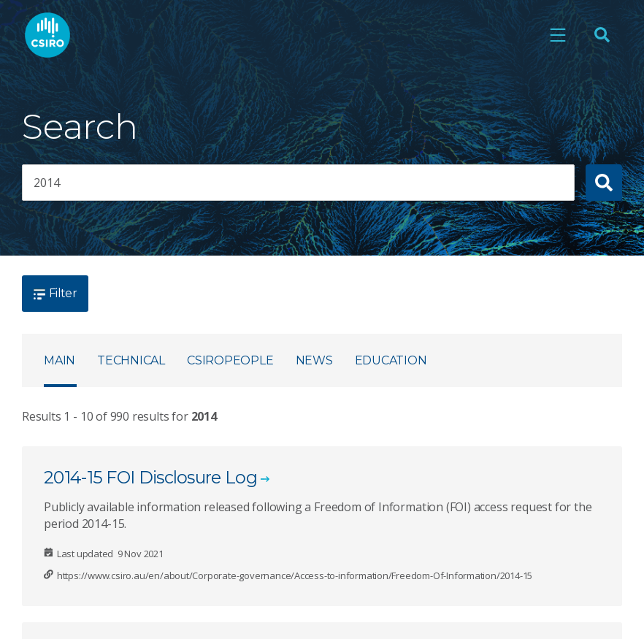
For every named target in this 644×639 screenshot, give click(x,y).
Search (80, 126)
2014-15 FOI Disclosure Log (150, 477)
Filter (55, 293)
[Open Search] (601, 35)
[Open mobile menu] (557, 35)
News (314, 360)
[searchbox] (298, 182)
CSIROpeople (230, 360)
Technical (131, 360)
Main (59, 360)
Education (391, 360)
